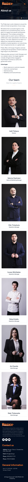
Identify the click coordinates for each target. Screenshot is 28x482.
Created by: (12, 478)
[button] (24, 4)
